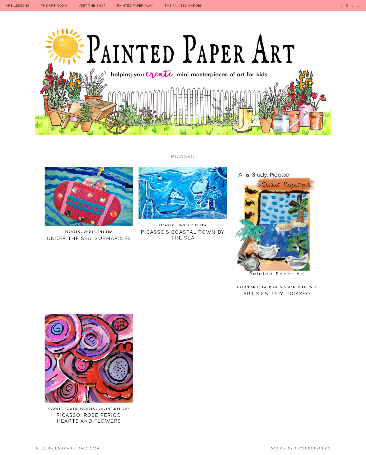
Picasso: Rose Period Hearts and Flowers (88, 418)
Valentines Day (114, 408)
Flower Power (62, 408)
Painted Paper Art (183, 80)
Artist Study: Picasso (276, 293)
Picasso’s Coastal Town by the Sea (183, 235)
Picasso (73, 231)
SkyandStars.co (313, 448)
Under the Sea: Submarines (89, 238)
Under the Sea (98, 231)
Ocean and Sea (252, 287)
